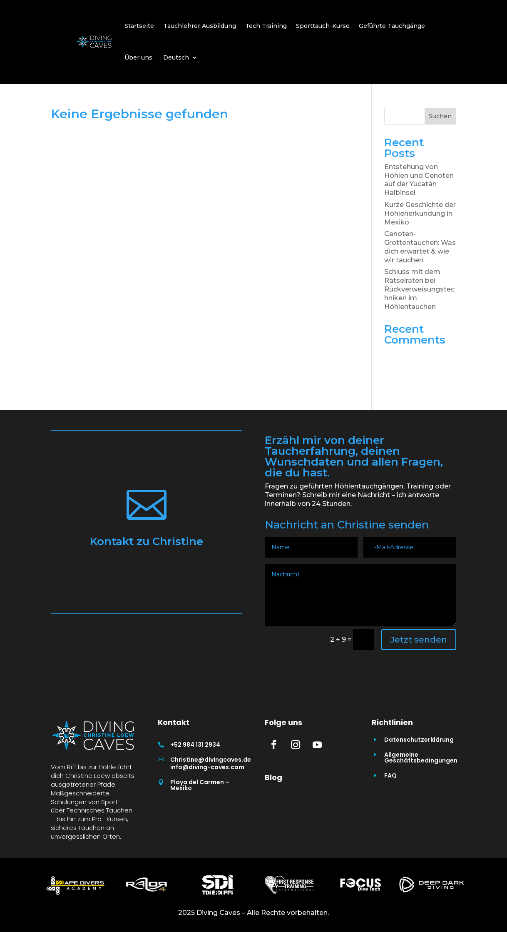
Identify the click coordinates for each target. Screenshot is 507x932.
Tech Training (266, 26)
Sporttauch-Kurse (323, 26)
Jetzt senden (418, 640)
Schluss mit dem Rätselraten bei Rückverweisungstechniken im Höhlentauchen (419, 289)
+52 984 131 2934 (195, 744)
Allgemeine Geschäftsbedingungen (420, 757)
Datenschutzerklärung (419, 739)
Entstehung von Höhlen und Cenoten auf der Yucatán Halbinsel (419, 180)
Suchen (440, 116)
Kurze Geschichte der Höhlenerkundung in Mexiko (420, 213)
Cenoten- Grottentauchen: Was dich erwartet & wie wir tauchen (420, 247)
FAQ (390, 775)
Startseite (139, 26)
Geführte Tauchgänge (392, 26)
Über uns (138, 57)
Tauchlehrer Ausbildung (199, 26)
